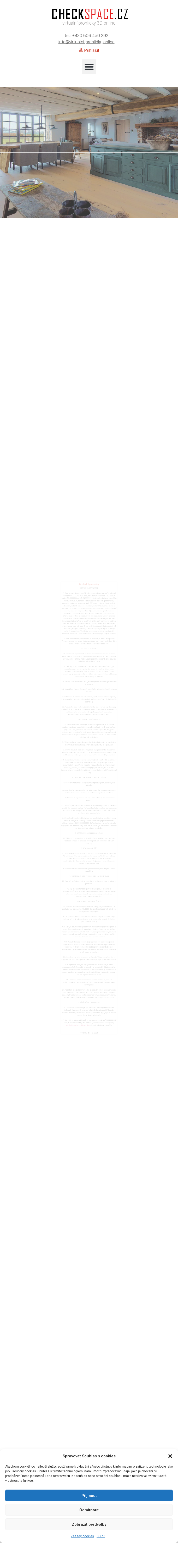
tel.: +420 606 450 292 (86, 35)
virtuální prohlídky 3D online (89, 23)
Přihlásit (91, 50)
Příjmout (89, 1495)
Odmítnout (89, 1510)
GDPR (101, 1536)
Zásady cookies (82, 1536)
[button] (170, 1456)
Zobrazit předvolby (89, 1524)
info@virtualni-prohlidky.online (86, 41)
